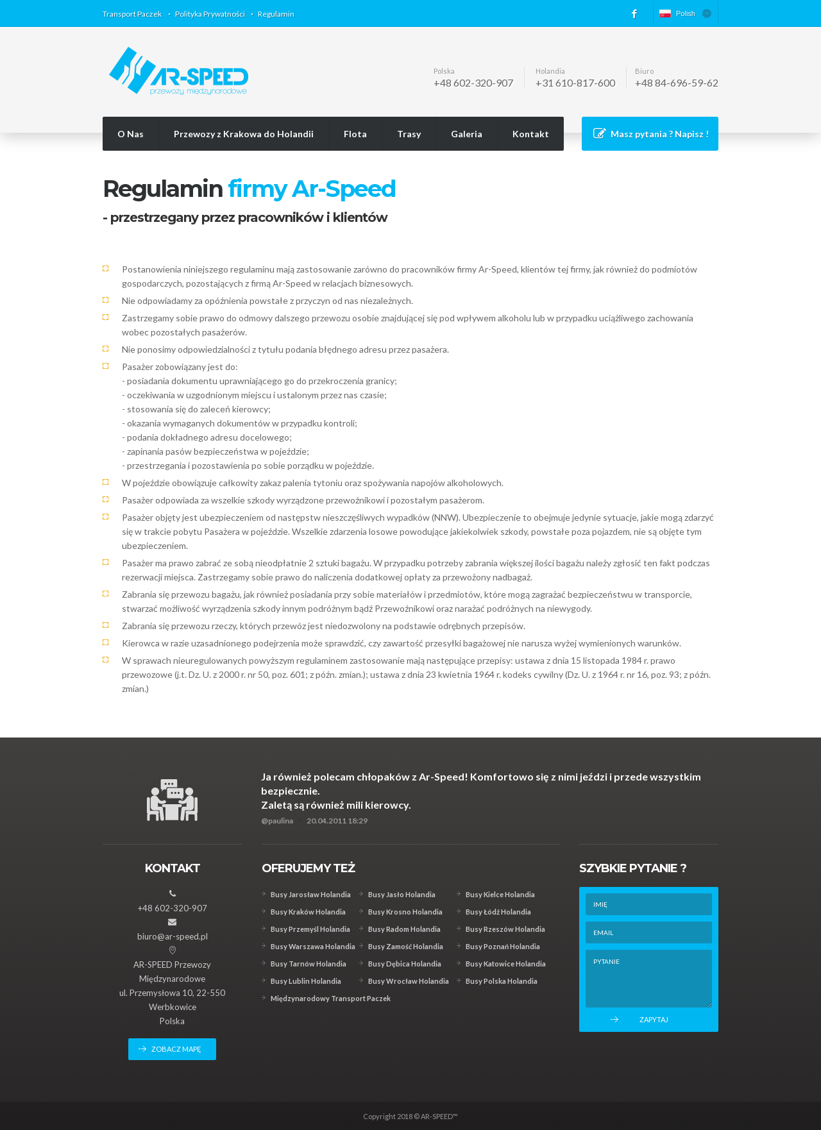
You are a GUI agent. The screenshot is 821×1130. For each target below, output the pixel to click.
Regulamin (276, 14)
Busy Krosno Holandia (405, 911)
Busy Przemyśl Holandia (310, 929)
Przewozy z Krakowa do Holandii (244, 133)
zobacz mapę (176, 1049)
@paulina (277, 820)
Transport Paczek (132, 14)
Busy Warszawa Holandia (313, 946)
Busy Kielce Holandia (500, 894)
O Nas (130, 133)
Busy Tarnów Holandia (308, 963)
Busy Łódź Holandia (498, 911)
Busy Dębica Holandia (404, 963)
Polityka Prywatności (210, 14)
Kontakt (530, 133)
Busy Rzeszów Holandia (505, 929)
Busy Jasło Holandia (402, 894)
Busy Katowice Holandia (506, 963)
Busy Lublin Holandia (306, 981)
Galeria (466, 133)
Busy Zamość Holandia (405, 946)
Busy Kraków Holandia (308, 911)
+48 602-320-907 (473, 82)
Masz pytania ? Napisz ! (660, 133)
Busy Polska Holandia (501, 981)
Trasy (409, 133)
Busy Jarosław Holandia (311, 894)
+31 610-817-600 (575, 82)
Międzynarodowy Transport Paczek (331, 998)
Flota (355, 133)
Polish (677, 13)
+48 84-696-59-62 (676, 82)
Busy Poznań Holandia (503, 946)
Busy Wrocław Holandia (408, 981)
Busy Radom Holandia (404, 929)
